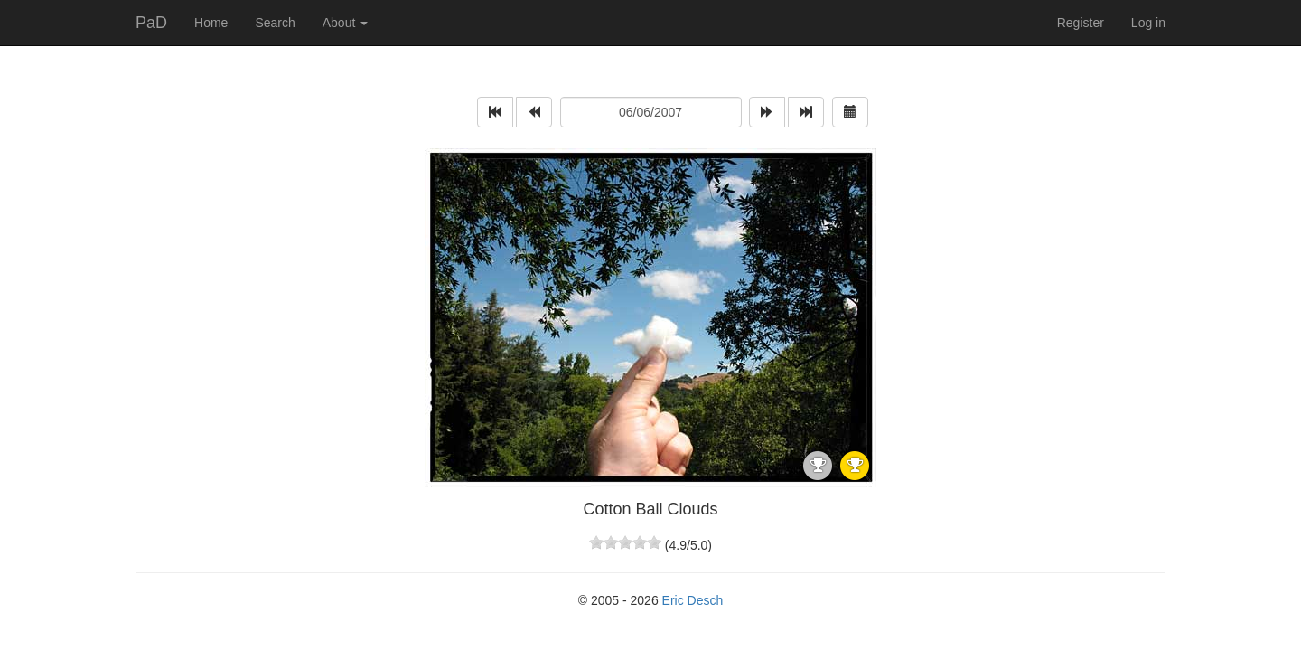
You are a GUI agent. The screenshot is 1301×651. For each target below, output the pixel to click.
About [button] (345, 22)
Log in (1148, 22)
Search (275, 22)
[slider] (625, 542)
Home (211, 22)
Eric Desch (693, 600)
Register (1080, 22)
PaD (151, 23)
